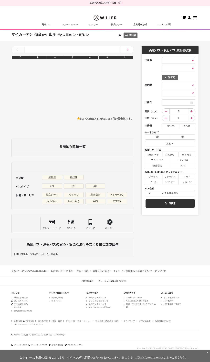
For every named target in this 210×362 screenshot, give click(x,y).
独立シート (52, 194)
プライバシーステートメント (78, 321)
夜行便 (73, 177)
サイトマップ (129, 321)
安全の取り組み (21, 304)
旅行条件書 (43, 321)
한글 (26, 334)
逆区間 (130, 35)
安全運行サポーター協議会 (44, 254)
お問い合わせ (145, 321)
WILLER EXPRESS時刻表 (137, 301)
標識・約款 (57, 321)
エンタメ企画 (164, 24)
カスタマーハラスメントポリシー (28, 324)
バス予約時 (168, 301)
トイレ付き (74, 201)
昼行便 (52, 177)
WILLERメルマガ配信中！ (100, 307)
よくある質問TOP (171, 297)
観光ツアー (117, 24)
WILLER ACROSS (75, 345)
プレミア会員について (98, 301)
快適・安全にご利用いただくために (141, 305)
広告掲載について (163, 321)
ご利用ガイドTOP (134, 297)
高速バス (46, 24)
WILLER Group (20, 345)
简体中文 (48, 334)
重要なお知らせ (21, 297)
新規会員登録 (57, 297)
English (17, 334)
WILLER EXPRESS (39, 345)
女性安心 (52, 201)
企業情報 (18, 321)
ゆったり (74, 194)
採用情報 (30, 321)
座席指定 (95, 194)
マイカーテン (117, 194)
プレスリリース (21, 301)
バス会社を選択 (170, 193)
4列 (95, 186)
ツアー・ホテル (70, 24)
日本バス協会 (21, 254)
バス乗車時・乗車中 (172, 304)
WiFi (95, 201)
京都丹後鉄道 (140, 24)
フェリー (93, 24)
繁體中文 (36, 334)
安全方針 (18, 307)
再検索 (170, 203)
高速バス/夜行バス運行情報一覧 (105, 3)
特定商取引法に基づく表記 (107, 321)
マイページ (56, 301)
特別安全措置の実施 (23, 311)
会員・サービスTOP (97, 297)
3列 (74, 186)
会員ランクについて (97, 304)
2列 (52, 186)
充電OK (117, 201)
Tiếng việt (60, 334)
